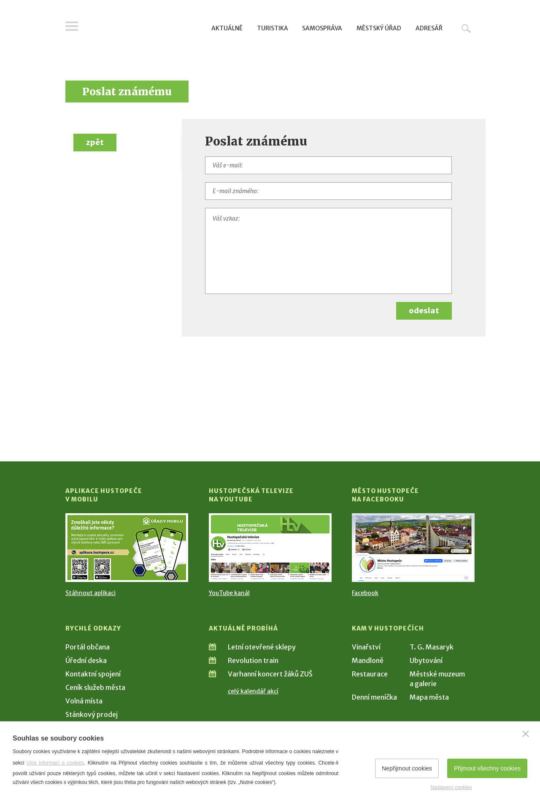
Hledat (466, 28)
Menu (71, 26)
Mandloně (367, 660)
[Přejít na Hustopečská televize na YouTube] (270, 547)
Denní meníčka (374, 697)
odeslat (424, 310)
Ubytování (426, 660)
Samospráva (322, 28)
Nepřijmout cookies (407, 768)
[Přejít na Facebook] (413, 547)
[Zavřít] (526, 734)
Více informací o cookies (55, 763)
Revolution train (253, 660)
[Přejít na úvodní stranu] (146, 27)
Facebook (365, 593)
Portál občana (87, 647)
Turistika (272, 28)
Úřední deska (86, 660)
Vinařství (366, 647)
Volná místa (84, 701)
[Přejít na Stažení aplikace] (126, 547)
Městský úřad (378, 28)
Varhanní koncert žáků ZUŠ (270, 674)
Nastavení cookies (451, 787)
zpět (95, 142)
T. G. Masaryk (432, 647)
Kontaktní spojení (93, 674)
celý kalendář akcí (253, 691)
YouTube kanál (229, 593)
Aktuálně (227, 28)
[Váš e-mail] (328, 165)
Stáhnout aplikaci (90, 593)
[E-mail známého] (328, 191)
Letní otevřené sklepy (262, 647)
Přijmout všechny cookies (487, 768)
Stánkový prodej (91, 714)
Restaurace (370, 674)
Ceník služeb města (95, 687)
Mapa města (429, 697)
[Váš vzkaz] (328, 251)
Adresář (429, 28)
